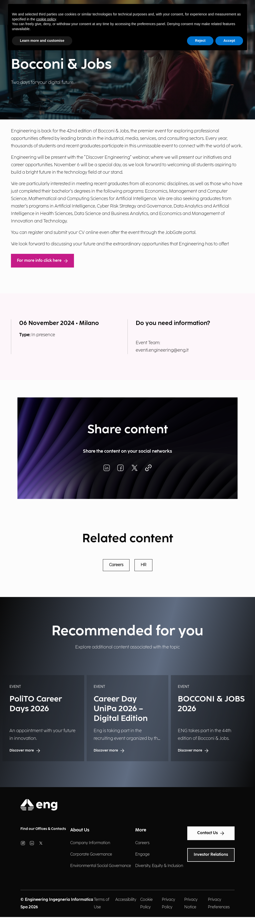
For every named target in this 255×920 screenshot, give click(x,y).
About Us (79, 830)
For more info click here (42, 260)
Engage (142, 854)
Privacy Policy (168, 903)
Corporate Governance (91, 854)
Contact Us (211, 833)
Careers (116, 565)
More (140, 830)
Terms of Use (101, 903)
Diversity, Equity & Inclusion (159, 866)
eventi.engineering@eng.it (162, 350)
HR (143, 565)
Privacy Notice (190, 903)
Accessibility (125, 899)
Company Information (90, 843)
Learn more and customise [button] (42, 41)
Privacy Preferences (219, 903)
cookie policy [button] (46, 19)
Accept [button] (229, 41)
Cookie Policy (146, 903)
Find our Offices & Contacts (43, 829)
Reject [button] (200, 41)
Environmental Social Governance (100, 866)
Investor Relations (211, 854)
